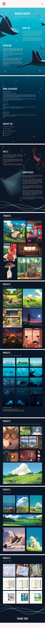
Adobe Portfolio (25, 625)
